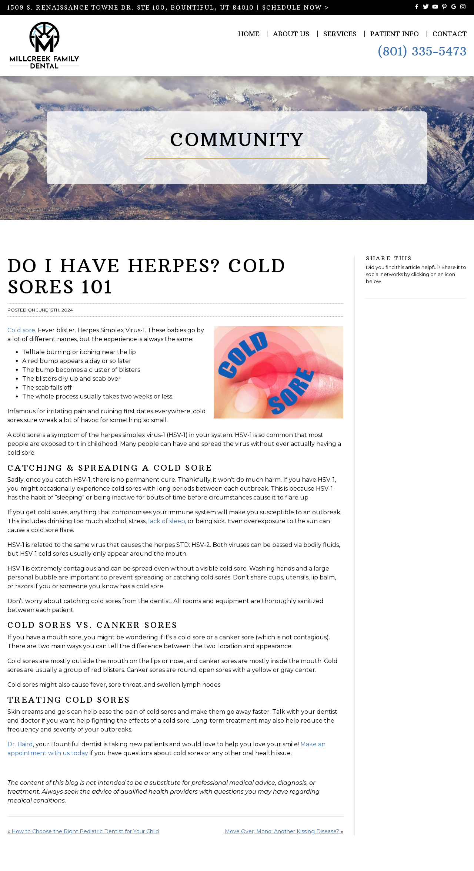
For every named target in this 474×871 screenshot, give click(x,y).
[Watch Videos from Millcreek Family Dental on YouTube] (435, 7)
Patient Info (394, 34)
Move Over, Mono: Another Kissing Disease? (282, 831)
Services (340, 34)
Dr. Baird (20, 744)
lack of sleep (166, 521)
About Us (291, 34)
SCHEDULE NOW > (296, 7)
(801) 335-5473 (422, 51)
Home (248, 34)
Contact (450, 34)
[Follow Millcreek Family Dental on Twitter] (426, 7)
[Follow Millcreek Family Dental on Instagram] (463, 7)
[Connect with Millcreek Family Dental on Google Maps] (454, 7)
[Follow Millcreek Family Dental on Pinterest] (444, 7)
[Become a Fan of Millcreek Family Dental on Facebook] (417, 7)
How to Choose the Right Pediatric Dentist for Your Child (85, 831)
